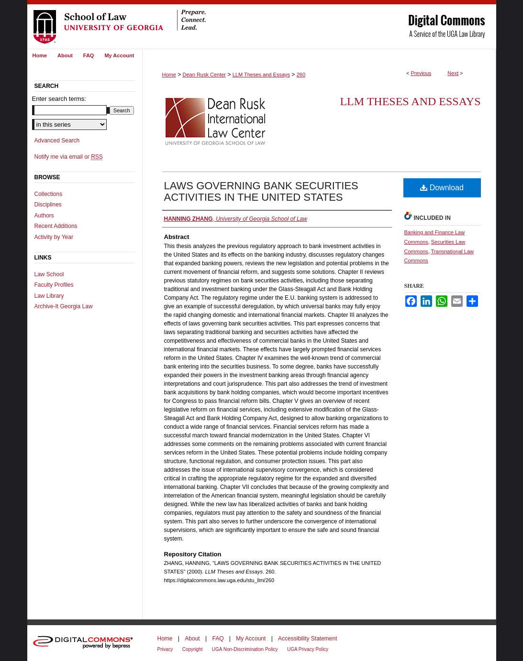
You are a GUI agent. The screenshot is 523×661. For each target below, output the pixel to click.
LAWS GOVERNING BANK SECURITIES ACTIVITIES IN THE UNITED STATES (261, 191)
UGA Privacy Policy (307, 649)
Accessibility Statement (307, 638)
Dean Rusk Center (204, 74)
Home (169, 74)
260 (301, 74)
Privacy (165, 649)
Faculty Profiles (54, 285)
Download (442, 188)
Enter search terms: (59, 98)
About (192, 638)
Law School (49, 274)
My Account (251, 638)
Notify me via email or (68, 156)
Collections (48, 194)
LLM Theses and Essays (261, 74)
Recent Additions (56, 226)
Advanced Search (57, 140)
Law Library (49, 296)
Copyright (192, 649)
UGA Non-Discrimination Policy (245, 649)
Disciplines (48, 204)
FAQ (217, 638)
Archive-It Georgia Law (63, 306)
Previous (421, 73)
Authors (44, 215)
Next (452, 73)
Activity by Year (53, 237)
